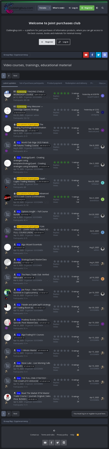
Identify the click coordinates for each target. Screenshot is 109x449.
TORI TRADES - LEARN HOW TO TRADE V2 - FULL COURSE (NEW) (31, 229)
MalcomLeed (94, 131)
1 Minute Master (29, 350)
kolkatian (95, 184)
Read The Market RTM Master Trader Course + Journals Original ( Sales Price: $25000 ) (32, 396)
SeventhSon (94, 200)
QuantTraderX (93, 97)
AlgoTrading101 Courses (32, 334)
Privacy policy (62, 435)
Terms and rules (47, 435)
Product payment (54, 83)
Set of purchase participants (31, 83)
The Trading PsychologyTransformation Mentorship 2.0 (29, 127)
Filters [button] (101, 83)
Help (72, 435)
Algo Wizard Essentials (31, 244)
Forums (42, 8)
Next (15, 75)
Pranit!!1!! (95, 233)
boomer (95, 280)
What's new (58, 8)
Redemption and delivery (76, 83)
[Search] (102, 7)
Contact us (34, 435)
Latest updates (9, 83)
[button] (49, 7)
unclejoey (95, 115)
